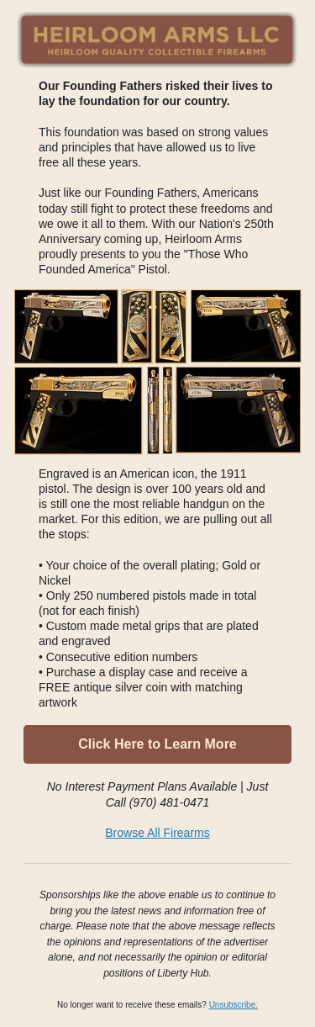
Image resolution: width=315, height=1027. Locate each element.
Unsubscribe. (233, 1004)
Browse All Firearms (157, 832)
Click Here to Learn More (157, 744)
